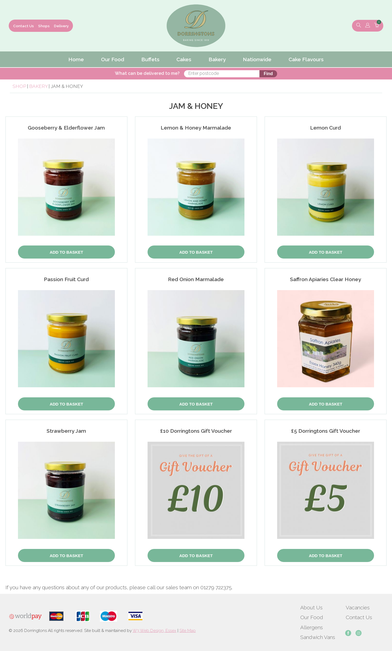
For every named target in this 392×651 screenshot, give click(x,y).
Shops (44, 26)
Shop (19, 86)
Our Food (311, 617)
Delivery (61, 26)
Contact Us (23, 26)
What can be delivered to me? (158, 73)
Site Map (187, 630)
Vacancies (358, 607)
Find (256, 73)
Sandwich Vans (317, 637)
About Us (311, 607)
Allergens (311, 627)
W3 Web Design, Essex (154, 630)
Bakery (39, 86)
